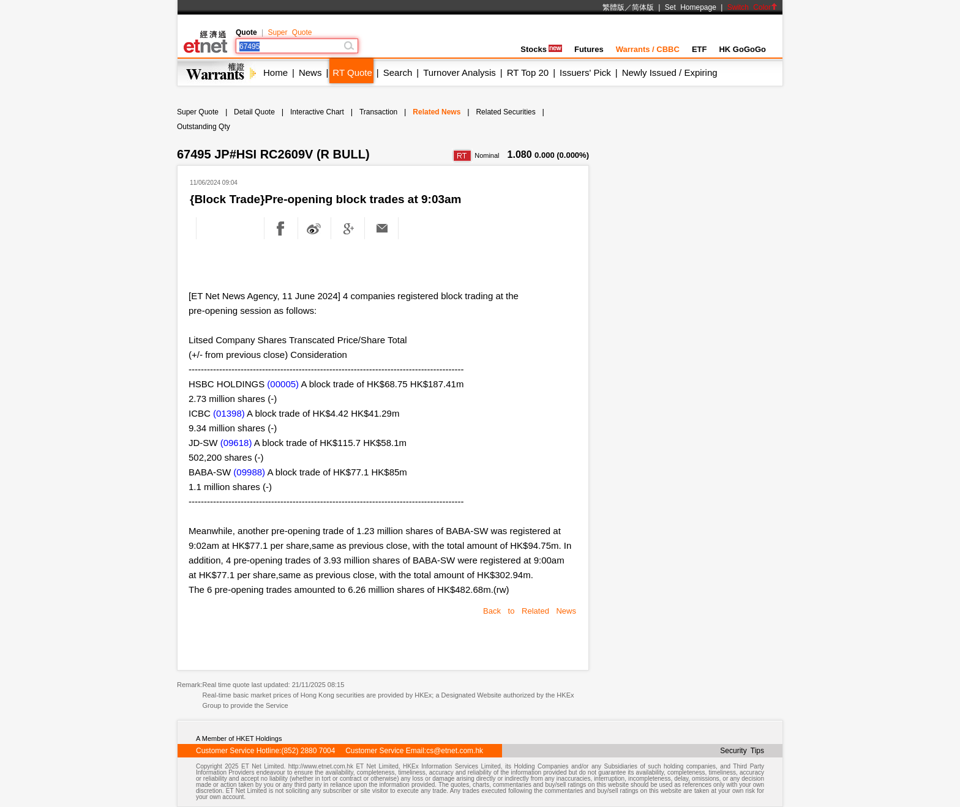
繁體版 (613, 7)
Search (398, 72)
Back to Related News (529, 610)
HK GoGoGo (742, 49)
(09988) (249, 472)
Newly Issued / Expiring (670, 72)
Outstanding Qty (203, 126)
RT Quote (352, 72)
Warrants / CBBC (648, 49)
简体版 (643, 7)
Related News (436, 112)
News (310, 72)
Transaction (378, 112)
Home (275, 72)
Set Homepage (690, 7)
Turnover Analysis (459, 72)
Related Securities (505, 112)
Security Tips (742, 750)
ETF (699, 49)
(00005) (283, 384)
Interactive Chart (317, 112)
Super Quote (290, 32)
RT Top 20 (528, 72)
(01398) (229, 413)
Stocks (541, 49)
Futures (589, 49)
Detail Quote (254, 112)
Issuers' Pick (585, 72)
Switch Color (752, 7)
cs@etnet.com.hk (454, 750)
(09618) (236, 442)
